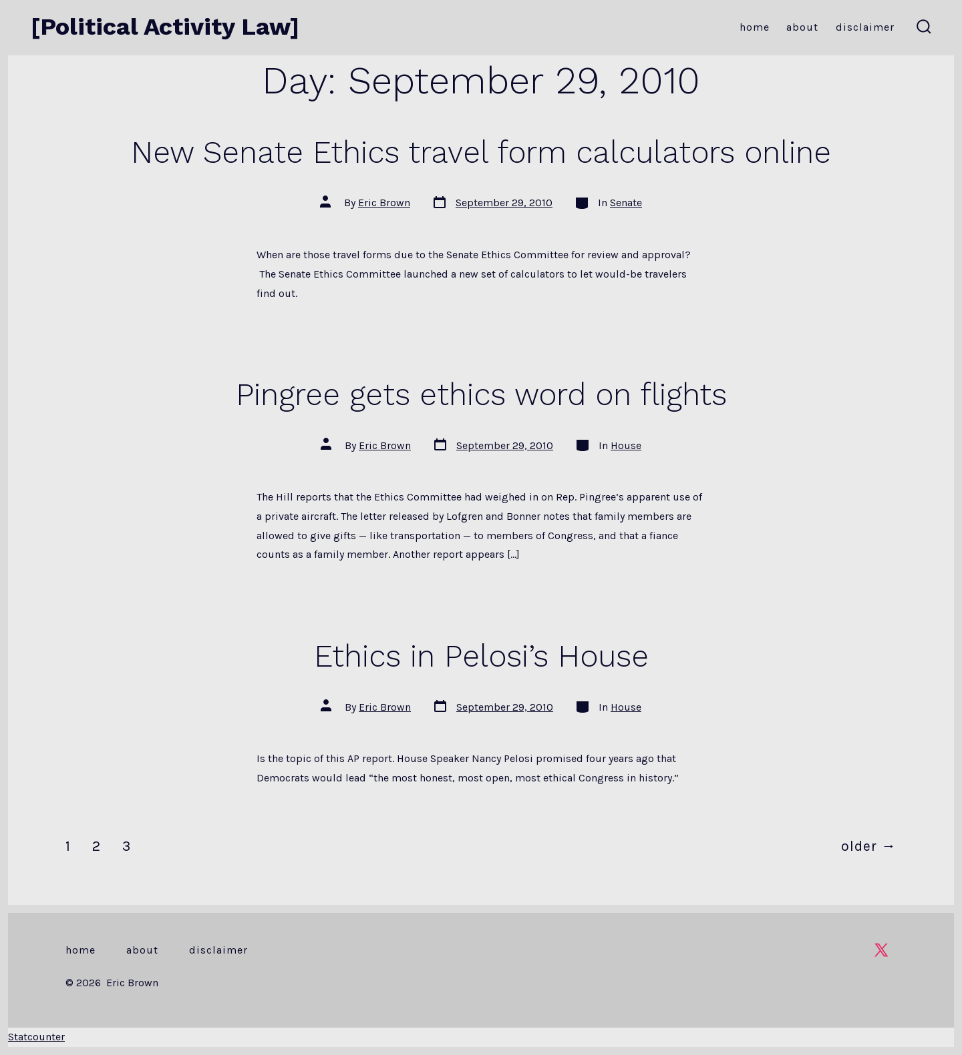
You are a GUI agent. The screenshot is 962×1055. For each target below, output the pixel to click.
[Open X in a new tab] (881, 950)
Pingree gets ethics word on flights (481, 394)
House (626, 445)
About (802, 27)
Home (755, 27)
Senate (626, 202)
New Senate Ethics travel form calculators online (481, 152)
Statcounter (36, 1036)
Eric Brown (384, 202)
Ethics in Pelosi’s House (481, 656)
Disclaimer (865, 27)
